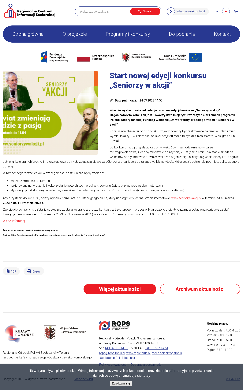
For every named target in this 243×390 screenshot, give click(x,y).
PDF (13, 271)
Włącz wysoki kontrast (191, 11)
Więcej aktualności (120, 289)
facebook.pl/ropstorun (167, 353)
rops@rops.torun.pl (112, 353)
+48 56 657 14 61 (156, 348)
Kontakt (222, 34)
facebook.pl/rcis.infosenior (117, 358)
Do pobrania (182, 34)
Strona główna (28, 34)
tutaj (145, 375)
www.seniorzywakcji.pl (186, 198)
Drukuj (36, 271)
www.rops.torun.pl (138, 353)
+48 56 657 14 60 (116, 348)
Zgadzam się (121, 383)
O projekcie (75, 34)
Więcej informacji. (14, 221)
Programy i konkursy (128, 34)
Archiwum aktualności (200, 289)
